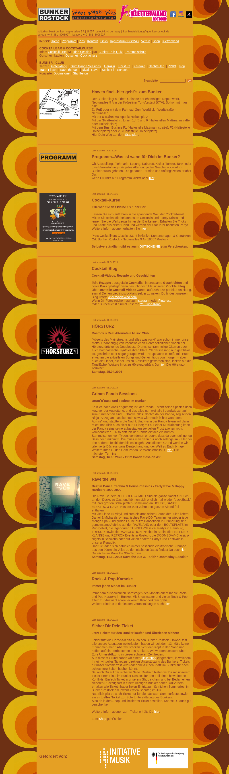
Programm (69, 41)
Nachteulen (156, 66)
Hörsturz (124, 66)
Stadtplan (131, 134)
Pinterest (164, 300)
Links (104, 41)
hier (151, 178)
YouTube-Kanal (150, 304)
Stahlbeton (80, 73)
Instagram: (143, 300)
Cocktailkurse (57, 52)
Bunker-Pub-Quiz (110, 52)
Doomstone (62, 73)
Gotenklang (59, 66)
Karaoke (139, 66)
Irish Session (82, 52)
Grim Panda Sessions (85, 66)
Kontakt (92, 41)
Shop (156, 41)
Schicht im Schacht (115, 70)
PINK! (172, 66)
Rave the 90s (69, 70)
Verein (145, 41)
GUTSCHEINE (149, 246)
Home (55, 41)
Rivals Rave (90, 70)
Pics (82, 41)
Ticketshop (148, 658)
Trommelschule (135, 52)
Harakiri (109, 66)
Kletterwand (171, 41)
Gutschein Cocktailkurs (81, 55)
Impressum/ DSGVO (124, 41)
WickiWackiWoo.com (122, 297)
